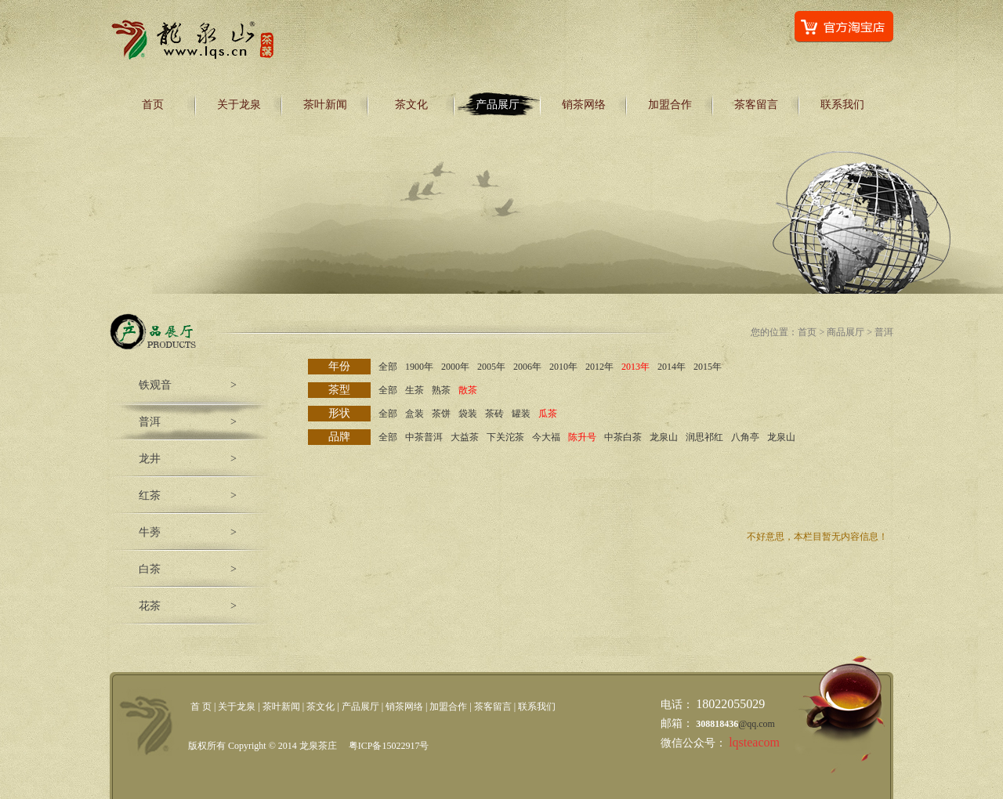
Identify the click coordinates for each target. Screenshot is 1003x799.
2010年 (563, 366)
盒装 (414, 413)
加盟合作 (670, 104)
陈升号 (582, 437)
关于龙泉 (239, 104)
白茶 (150, 569)
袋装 (467, 413)
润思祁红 (704, 437)
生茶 (414, 390)
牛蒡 (150, 532)
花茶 (150, 606)
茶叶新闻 (325, 104)
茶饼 (441, 413)
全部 (387, 366)
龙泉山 (664, 437)
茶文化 (411, 104)
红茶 (150, 495)
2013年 (635, 366)
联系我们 (842, 104)
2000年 (455, 366)
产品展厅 (498, 104)
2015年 (707, 366)
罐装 (521, 413)
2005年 (491, 366)
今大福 (546, 437)
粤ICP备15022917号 (389, 745)
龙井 (150, 459)
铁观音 (155, 385)
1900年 (419, 366)
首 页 (201, 706)
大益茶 (465, 437)
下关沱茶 (505, 437)
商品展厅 (845, 332)
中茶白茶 (623, 437)
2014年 (671, 366)
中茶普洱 (424, 437)
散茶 (467, 390)
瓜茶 (547, 413)
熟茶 (441, 390)
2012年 (599, 366)
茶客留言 (756, 104)
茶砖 (494, 413)
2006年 (527, 366)
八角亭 (745, 437)
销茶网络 (584, 104)
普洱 (150, 422)
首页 (153, 104)
